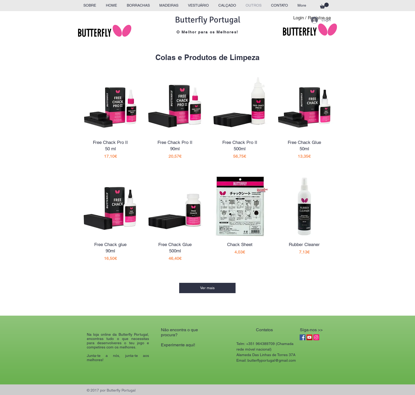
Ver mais (207, 288)
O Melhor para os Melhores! (207, 32)
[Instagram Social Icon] (316, 337)
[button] (324, 5)
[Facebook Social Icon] (302, 337)
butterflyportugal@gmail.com (271, 360)
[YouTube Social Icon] (309, 337)
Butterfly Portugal (207, 20)
